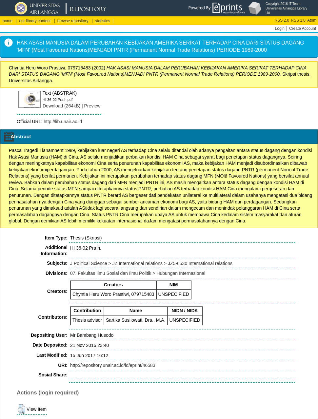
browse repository (73, 21)
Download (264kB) (61, 105)
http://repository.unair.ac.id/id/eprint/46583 (112, 365)
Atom (311, 20)
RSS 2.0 (282, 20)
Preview (92, 105)
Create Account (302, 28)
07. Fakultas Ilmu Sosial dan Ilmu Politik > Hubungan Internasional (137, 273)
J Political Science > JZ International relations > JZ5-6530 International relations (151, 263)
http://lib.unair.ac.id (63, 121)
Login (280, 28)
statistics (102, 21)
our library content (34, 21)
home (7, 21)
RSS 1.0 (298, 20)
